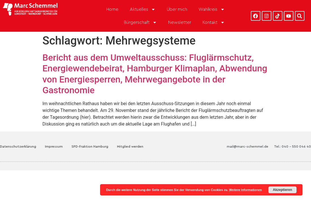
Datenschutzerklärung (18, 146)
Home (112, 9)
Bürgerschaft (140, 22)
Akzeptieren (282, 190)
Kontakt (213, 22)
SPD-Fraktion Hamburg (90, 146)
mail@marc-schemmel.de (247, 146)
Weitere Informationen (245, 190)
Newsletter (179, 22)
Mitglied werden (130, 146)
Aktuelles (143, 9)
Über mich (177, 9)
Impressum (54, 146)
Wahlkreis (211, 9)
